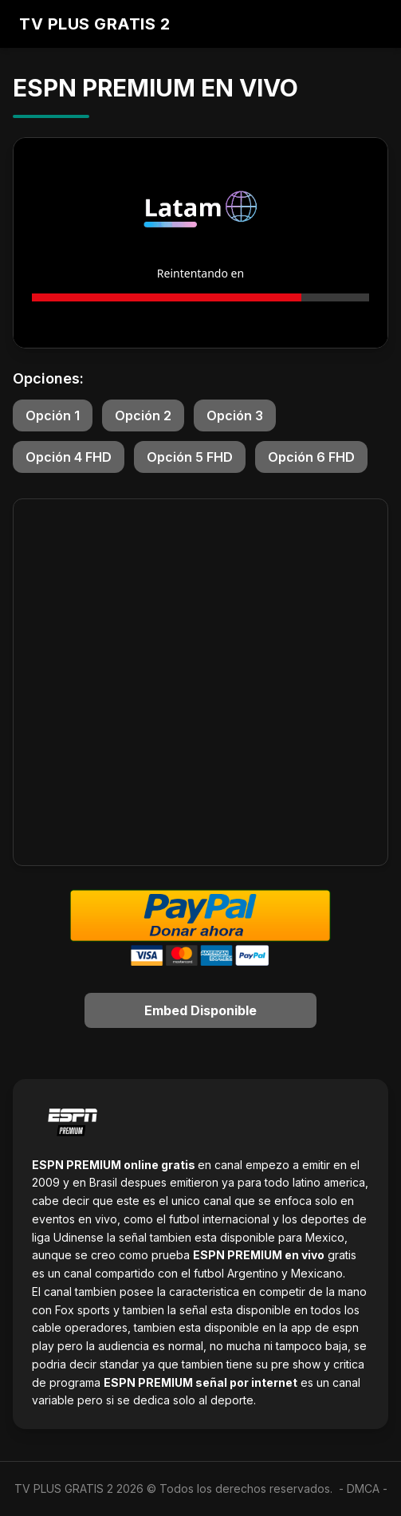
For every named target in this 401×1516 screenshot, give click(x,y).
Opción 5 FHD (190, 457)
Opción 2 (143, 415)
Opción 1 (53, 415)
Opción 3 (234, 415)
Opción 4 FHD (69, 457)
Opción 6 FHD (311, 457)
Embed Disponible (200, 1010)
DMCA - (367, 1488)
